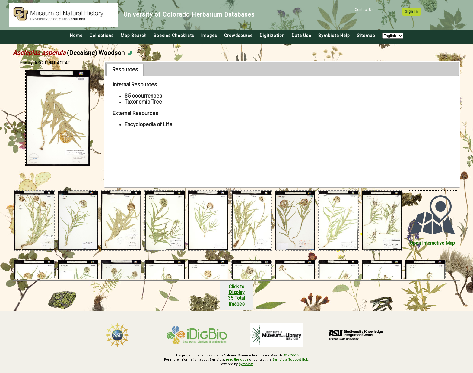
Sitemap (366, 35)
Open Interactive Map (432, 243)
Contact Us (364, 10)
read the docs (237, 360)
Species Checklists (174, 35)
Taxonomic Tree (143, 102)
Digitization (272, 35)
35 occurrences (143, 96)
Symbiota (246, 364)
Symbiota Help (334, 35)
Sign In (411, 11)
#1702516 (291, 355)
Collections (102, 35)
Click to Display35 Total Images (236, 295)
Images (209, 35)
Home (76, 35)
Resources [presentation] (125, 70)
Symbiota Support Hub (290, 360)
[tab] (125, 70)
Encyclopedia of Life (148, 124)
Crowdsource (238, 35)
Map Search (134, 35)
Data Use (301, 35)
